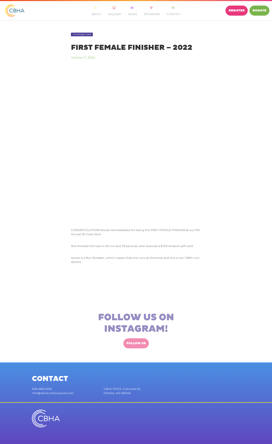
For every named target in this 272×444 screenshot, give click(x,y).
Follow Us (136, 356)
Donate (259, 10)
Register (237, 10)
